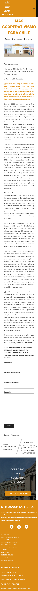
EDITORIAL (5, 528)
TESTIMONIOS (6, 545)
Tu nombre (19, 365)
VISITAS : (7, 553)
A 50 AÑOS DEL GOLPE (9, 538)
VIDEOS (4, 543)
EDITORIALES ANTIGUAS (10, 530)
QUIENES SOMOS (7, 548)
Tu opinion (19, 406)
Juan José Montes (12, 64)
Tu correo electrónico (19, 375)
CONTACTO (5, 551)
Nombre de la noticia (19, 385)
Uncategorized (15, 435)
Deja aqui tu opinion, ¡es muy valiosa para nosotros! (19, 356)
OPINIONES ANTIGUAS (9, 535)
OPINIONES (5, 533)
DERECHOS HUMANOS (9, 540)
